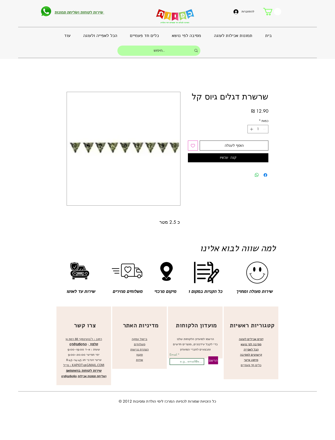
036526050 (78, 344)
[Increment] (251, 129)
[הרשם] (213, 360)
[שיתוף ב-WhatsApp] (257, 175)
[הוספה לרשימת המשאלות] (193, 146)
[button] (272, 11)
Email (174, 354)
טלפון (93, 344)
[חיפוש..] (159, 51)
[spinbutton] (258, 129)
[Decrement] (265, 129)
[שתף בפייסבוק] (265, 175)
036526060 (69, 376)
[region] (83, 345)
